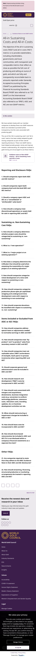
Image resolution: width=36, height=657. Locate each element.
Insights (4, 570)
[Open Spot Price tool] (31, 25)
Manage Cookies (7, 608)
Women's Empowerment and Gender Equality (16, 599)
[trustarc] (21, 655)
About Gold (5, 554)
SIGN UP (5, 513)
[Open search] (22, 15)
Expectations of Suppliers (10, 595)
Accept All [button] (18, 647)
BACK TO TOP (30, 493)
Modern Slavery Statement (10, 591)
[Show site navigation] (32, 15)
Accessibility (5, 580)
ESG (3, 562)
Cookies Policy (18, 624)
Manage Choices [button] (18, 642)
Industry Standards (8, 558)
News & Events (6, 566)
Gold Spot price (8, 20)
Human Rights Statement (10, 587)
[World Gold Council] (8, 15)
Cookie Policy (14, 652)
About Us (4, 551)
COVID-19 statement (8, 583)
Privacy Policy (22, 652)
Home (4, 33)
